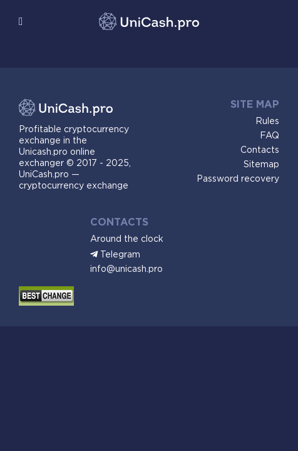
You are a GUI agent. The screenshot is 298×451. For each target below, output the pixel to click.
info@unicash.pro (126, 269)
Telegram (120, 255)
